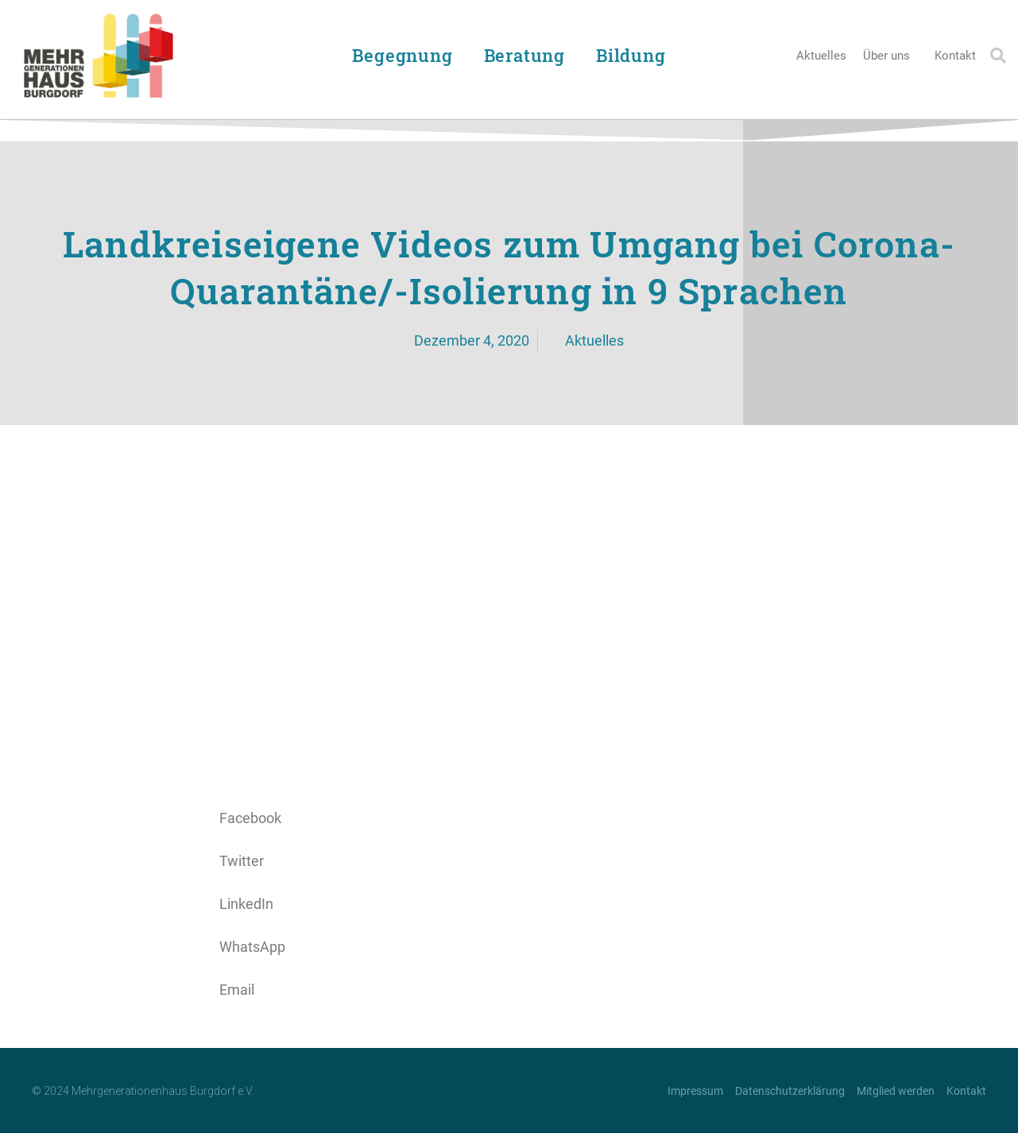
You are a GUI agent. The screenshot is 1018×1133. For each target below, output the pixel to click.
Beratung (528, 55)
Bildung (635, 55)
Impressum (695, 1091)
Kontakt (955, 55)
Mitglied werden (896, 1091)
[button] (998, 56)
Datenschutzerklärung (790, 1091)
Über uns (890, 56)
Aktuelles (821, 55)
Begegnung (406, 55)
